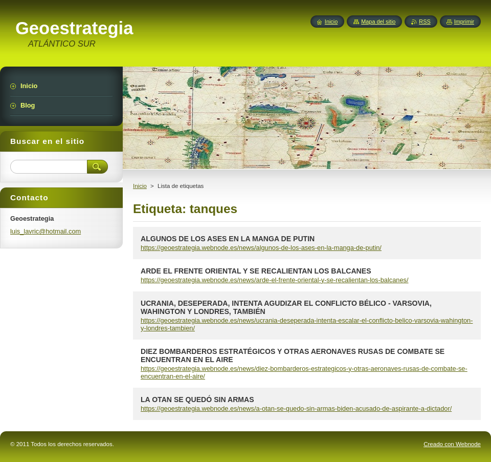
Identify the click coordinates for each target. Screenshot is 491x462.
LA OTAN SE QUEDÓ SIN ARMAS (197, 399)
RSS (424, 21)
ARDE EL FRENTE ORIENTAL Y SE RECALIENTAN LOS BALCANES (256, 271)
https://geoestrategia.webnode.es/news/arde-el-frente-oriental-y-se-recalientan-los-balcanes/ (275, 280)
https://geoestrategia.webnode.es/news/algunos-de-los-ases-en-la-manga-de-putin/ (261, 247)
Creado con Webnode (452, 444)
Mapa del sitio (378, 21)
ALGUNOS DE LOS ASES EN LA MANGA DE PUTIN (228, 239)
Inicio (140, 186)
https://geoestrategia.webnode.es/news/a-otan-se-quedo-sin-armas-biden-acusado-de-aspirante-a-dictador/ (296, 408)
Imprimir (464, 21)
